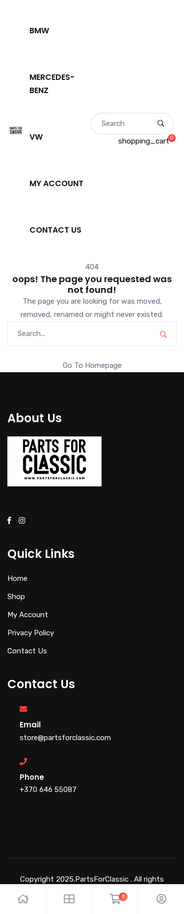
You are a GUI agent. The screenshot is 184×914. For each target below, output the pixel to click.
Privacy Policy (30, 632)
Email (30, 725)
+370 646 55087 (48, 789)
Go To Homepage (92, 365)
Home (17, 578)
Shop (16, 596)
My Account (56, 183)
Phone (32, 777)
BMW (39, 30)
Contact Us (55, 230)
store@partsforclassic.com (65, 737)
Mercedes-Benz (52, 84)
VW (36, 137)
